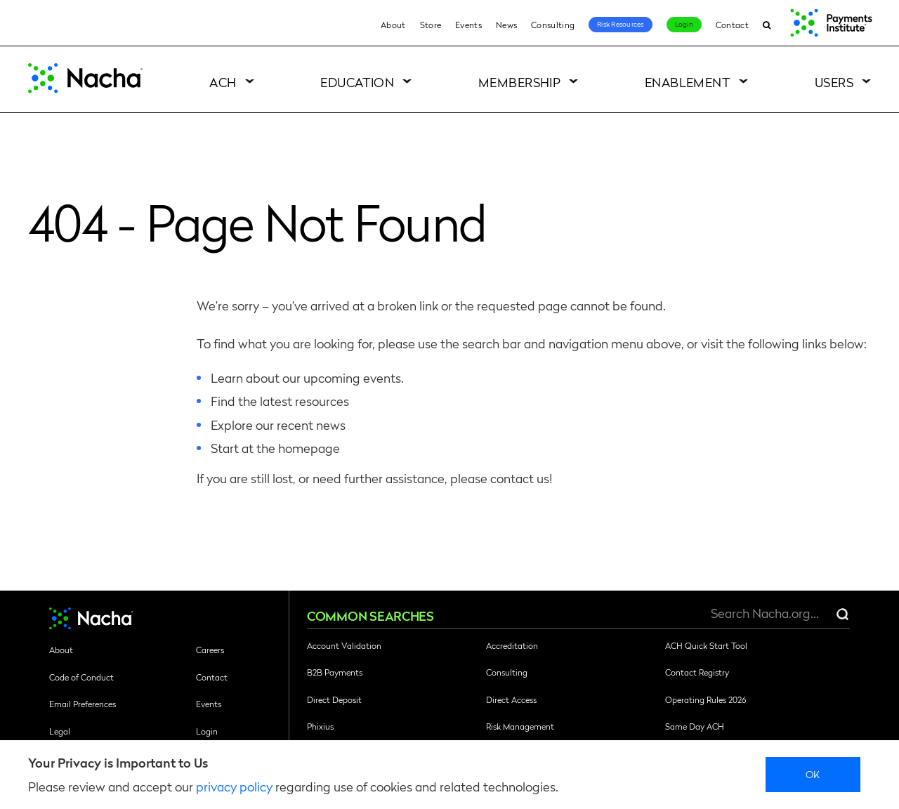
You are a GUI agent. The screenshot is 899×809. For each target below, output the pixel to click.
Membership (519, 82)
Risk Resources (620, 24)
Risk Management (520, 726)
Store (431, 24)
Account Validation (344, 645)
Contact (732, 24)
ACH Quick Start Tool (706, 645)
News (506, 24)
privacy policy (234, 786)
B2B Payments (334, 672)
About (393, 24)
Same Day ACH (694, 726)
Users (834, 82)
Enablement (688, 82)
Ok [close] (813, 774)
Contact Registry (697, 672)
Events (468, 24)
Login (684, 24)
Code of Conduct (81, 677)
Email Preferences (82, 703)
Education (357, 82)
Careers (210, 649)
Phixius (320, 726)
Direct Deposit (334, 699)
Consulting (553, 24)
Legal (59, 731)
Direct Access (511, 699)
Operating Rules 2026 (705, 699)
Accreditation (512, 645)
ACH (222, 82)
